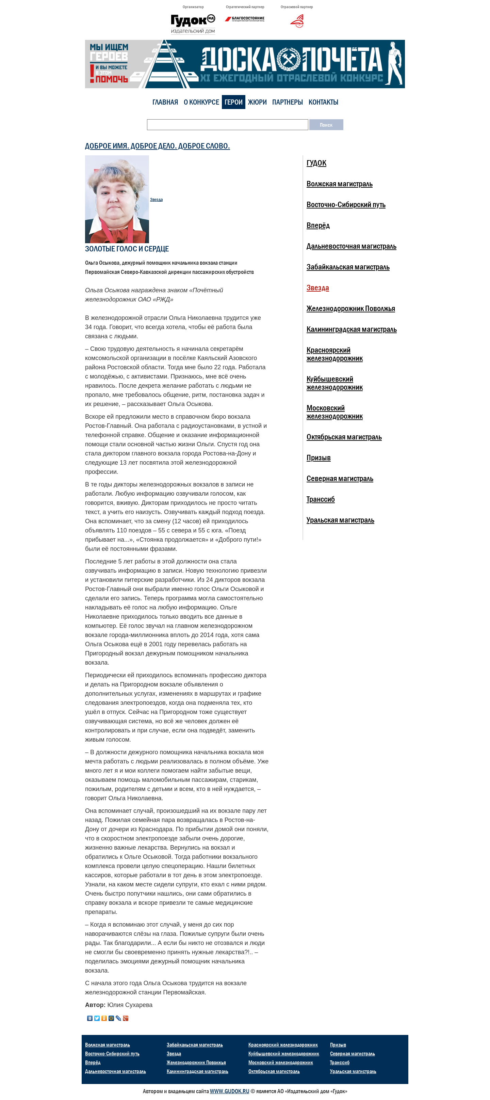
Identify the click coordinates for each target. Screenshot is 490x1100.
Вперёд (318, 225)
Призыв (319, 457)
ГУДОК (316, 162)
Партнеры (287, 102)
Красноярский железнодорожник (335, 353)
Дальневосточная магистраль (351, 245)
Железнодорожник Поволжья (351, 308)
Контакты (324, 102)
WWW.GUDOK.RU (229, 1091)
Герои (234, 102)
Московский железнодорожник (335, 411)
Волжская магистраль (340, 183)
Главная (165, 102)
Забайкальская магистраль (348, 266)
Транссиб (321, 498)
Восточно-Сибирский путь (346, 204)
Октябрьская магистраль (344, 436)
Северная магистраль (340, 478)
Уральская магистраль (340, 519)
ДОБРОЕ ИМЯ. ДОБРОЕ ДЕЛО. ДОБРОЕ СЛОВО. (157, 145)
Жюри (257, 102)
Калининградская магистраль (352, 329)
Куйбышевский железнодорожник (335, 382)
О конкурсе (201, 102)
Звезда (156, 199)
